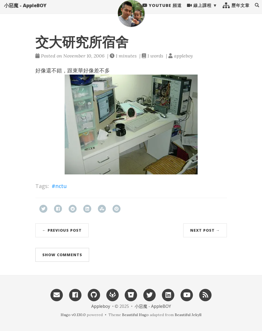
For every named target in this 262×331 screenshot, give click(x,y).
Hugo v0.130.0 (73, 314)
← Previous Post (62, 230)
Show (62, 254)
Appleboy (100, 306)
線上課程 (199, 11)
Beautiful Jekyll (188, 314)
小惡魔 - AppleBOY (25, 10)
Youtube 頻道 (162, 11)
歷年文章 (236, 11)
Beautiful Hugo (135, 314)
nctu (61, 186)
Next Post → (205, 230)
